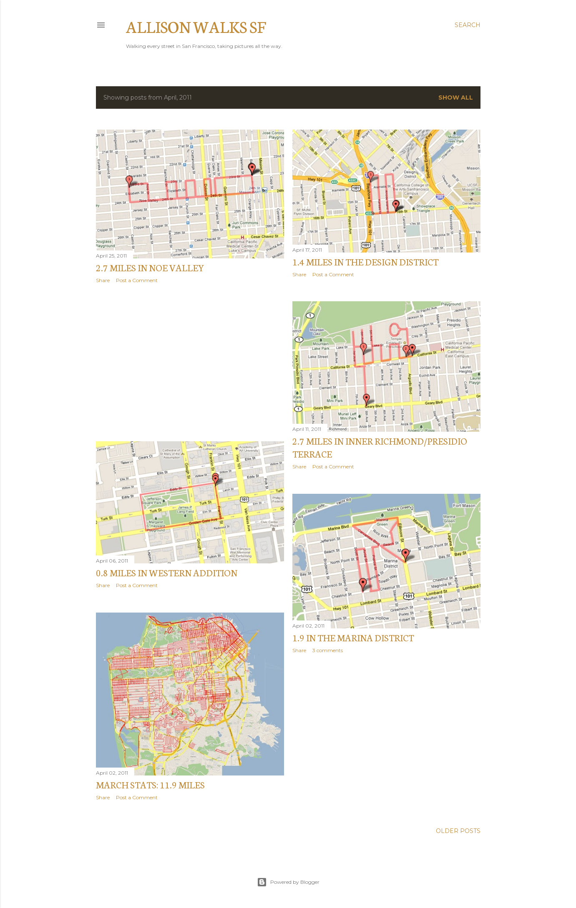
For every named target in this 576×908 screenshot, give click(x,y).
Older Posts (458, 831)
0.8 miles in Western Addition (166, 572)
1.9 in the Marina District (353, 637)
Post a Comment (137, 280)
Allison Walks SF (196, 26)
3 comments (327, 650)
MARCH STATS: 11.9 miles (150, 784)
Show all (455, 97)
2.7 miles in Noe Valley (150, 267)
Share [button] (103, 280)
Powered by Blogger (288, 882)
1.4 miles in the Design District (365, 261)
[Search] (467, 25)
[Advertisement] (190, 362)
